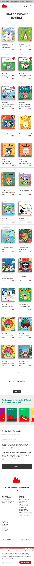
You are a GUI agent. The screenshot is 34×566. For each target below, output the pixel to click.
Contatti (21, 498)
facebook (5, 526)
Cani (2, 410)
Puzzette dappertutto (25, 306)
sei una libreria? (7, 502)
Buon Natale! (22, 277)
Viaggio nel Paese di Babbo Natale (24, 248)
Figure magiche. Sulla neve (7, 307)
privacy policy (23, 504)
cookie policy (23, 506)
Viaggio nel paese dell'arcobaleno (6, 46)
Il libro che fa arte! (6, 134)
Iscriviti (17, 466)
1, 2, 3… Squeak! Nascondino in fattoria (25, 162)
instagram (5, 524)
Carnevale (17, 410)
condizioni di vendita (8, 501)
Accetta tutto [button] (25, 562)
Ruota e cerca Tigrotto (8, 335)
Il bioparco (21, 220)
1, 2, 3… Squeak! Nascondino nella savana (8, 191)
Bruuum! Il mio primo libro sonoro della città (8, 105)
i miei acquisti (6, 499)
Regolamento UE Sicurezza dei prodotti (24, 501)
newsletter (5, 522)
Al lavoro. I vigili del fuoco (25, 191)
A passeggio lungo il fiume (7, 248)
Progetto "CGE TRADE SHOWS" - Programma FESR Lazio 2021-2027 (25, 514)
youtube (4, 527)
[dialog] (17, 557)
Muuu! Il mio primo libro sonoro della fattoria (25, 76)
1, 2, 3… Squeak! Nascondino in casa (7, 162)
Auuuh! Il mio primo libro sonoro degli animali (8, 76)
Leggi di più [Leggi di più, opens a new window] (11, 558)
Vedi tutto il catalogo (17, 381)
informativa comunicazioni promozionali (23, 509)
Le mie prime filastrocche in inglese (7, 277)
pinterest (5, 529)
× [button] (32, 550)
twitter (4, 530)
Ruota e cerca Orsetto (25, 335)
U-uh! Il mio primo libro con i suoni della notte (25, 105)
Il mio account (6, 498)
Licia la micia (22, 363)
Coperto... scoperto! (24, 46)
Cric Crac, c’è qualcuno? (25, 134)
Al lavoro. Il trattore (7, 220)
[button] (8, 563)
